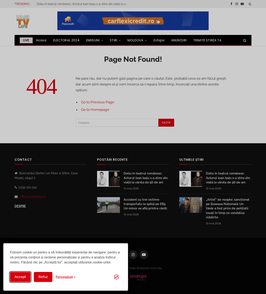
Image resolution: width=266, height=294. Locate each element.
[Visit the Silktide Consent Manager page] (116, 277)
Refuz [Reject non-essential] (43, 277)
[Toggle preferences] (65, 277)
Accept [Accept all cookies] (20, 277)
